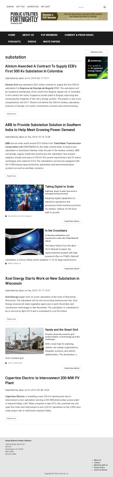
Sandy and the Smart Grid (61, 329)
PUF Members (49, 35)
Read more (12, 114)
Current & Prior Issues (79, 35)
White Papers (51, 41)
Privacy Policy (99, 467)
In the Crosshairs (56, 230)
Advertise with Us (101, 465)
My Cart (45, 7)
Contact (97, 463)
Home (11, 35)
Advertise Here (96, 52)
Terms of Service (100, 470)
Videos (32, 41)
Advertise (33, 7)
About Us (28, 35)
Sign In (10, 7)
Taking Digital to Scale (59, 186)
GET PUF (20, 7)
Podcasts (14, 41)
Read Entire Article (72, 221)
